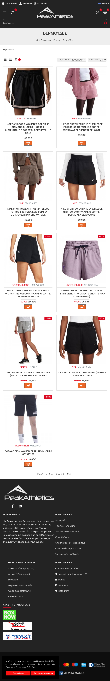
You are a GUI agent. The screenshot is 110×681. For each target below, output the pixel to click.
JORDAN (21, 118)
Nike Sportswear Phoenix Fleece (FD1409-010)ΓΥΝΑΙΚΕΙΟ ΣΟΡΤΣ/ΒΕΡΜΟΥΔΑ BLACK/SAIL (82, 211)
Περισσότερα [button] (18, 673)
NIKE (74, 118)
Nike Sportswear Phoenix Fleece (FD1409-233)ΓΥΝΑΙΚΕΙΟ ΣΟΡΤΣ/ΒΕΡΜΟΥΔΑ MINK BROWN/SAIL (28, 211)
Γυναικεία (46, 40)
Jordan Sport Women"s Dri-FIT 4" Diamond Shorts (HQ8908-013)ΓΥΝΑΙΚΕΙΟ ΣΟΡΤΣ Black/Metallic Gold (28, 129)
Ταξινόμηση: (45, 59)
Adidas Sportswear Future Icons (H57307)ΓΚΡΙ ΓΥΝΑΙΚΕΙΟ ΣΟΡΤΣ (28, 374)
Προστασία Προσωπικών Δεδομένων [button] (21, 667)
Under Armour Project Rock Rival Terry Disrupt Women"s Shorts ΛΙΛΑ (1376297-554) (81, 293)
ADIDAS (23, 366)
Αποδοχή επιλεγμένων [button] (43, 673)
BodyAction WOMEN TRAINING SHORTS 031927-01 (28, 453)
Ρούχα (57, 40)
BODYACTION (22, 445)
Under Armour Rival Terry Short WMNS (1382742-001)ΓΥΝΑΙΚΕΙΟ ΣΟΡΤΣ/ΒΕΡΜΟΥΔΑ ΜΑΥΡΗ (28, 293)
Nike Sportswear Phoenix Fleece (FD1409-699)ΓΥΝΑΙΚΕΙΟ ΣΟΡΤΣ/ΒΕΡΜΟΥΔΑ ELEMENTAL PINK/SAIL (82, 127)
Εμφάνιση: (93, 59)
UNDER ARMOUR (20, 285)
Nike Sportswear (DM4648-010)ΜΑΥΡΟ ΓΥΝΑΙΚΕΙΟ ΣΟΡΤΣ (82, 374)
